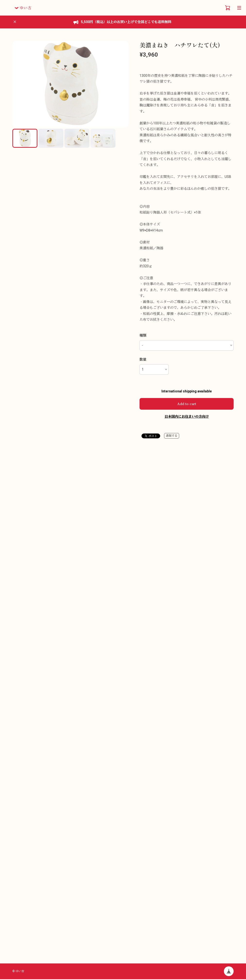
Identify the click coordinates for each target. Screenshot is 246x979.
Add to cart (186, 403)
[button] (123, 84)
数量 (143, 359)
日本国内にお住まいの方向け (187, 416)
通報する (171, 435)
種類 (143, 335)
